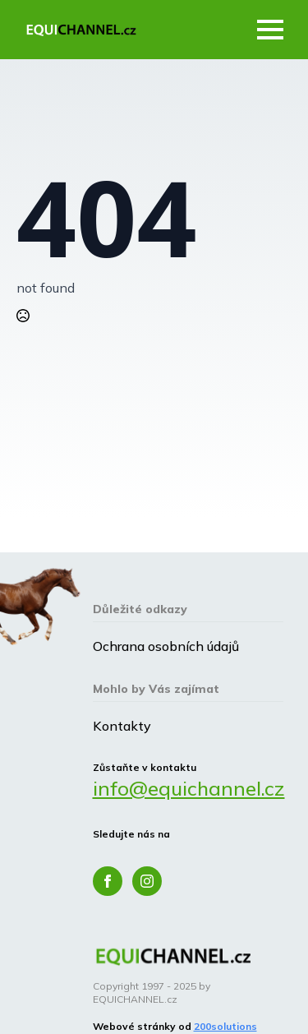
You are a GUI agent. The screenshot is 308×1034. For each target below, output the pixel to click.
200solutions (225, 1026)
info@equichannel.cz (189, 788)
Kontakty (122, 726)
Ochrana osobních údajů (166, 646)
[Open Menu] (270, 29)
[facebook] (107, 881)
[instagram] (147, 881)
